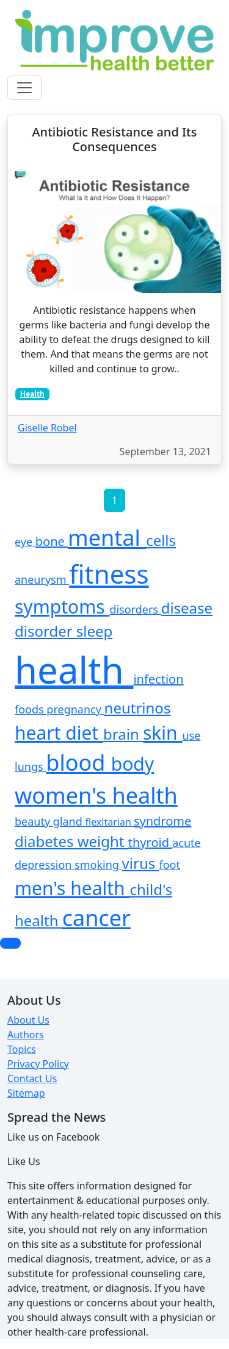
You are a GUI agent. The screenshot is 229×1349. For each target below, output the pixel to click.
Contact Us (32, 1078)
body (132, 763)
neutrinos (137, 708)
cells (161, 540)
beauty (34, 821)
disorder (45, 631)
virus (140, 863)
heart (40, 732)
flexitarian (109, 822)
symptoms (62, 606)
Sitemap (26, 1093)
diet (84, 732)
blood (78, 762)
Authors (25, 1034)
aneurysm (42, 579)
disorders (135, 609)
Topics (21, 1049)
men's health (72, 888)
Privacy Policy (38, 1064)
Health (32, 394)
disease (187, 608)
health (74, 670)
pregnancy (75, 709)
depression (45, 864)
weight (103, 841)
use (191, 735)
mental (107, 538)
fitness (108, 573)
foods (30, 709)
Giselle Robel (47, 427)
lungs (30, 766)
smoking (98, 864)
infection (158, 679)
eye (25, 541)
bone (51, 541)
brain (123, 734)
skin (162, 732)
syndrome (162, 821)
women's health (96, 795)
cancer (96, 918)
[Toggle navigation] (24, 88)
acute (186, 842)
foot (169, 864)
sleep (94, 631)
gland (69, 821)
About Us (28, 1020)
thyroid (150, 842)
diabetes (46, 841)
